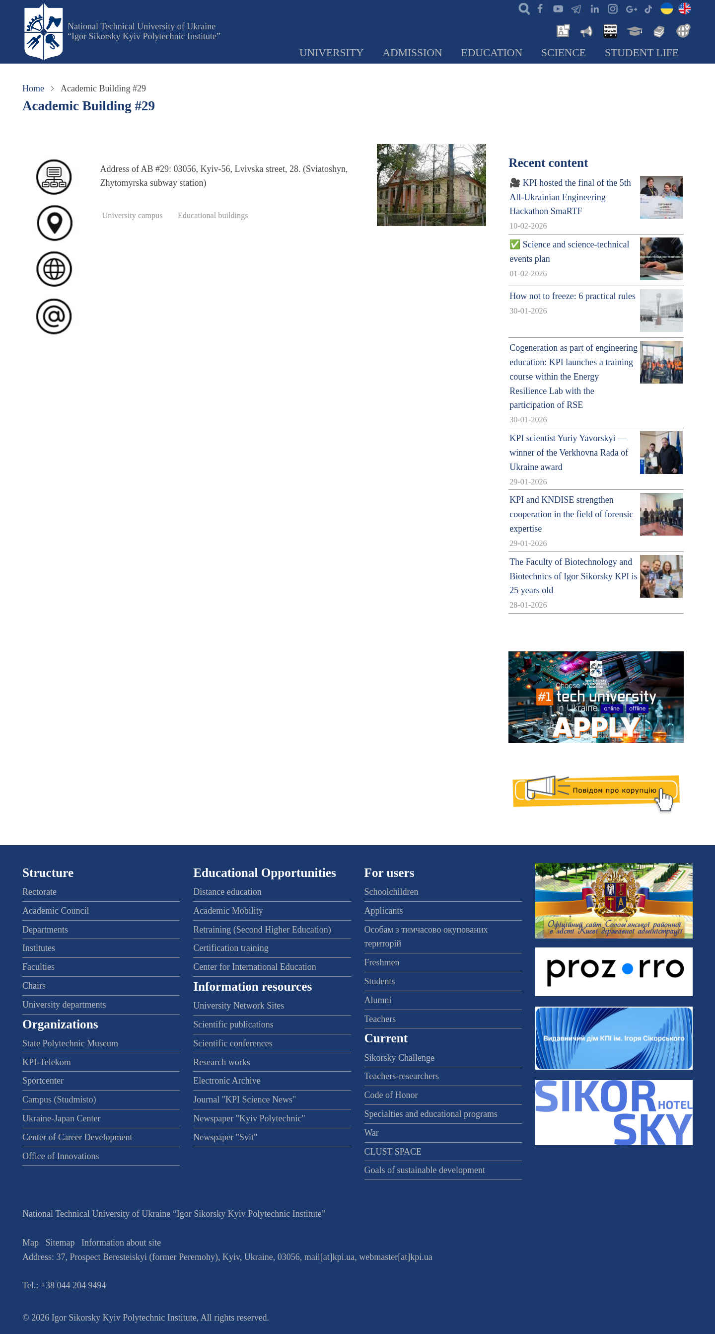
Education (492, 53)
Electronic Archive (226, 1081)
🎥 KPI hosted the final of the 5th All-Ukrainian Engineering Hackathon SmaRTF (570, 197)
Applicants (383, 911)
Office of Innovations (60, 1156)
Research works (221, 1062)
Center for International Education (254, 967)
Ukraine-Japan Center (61, 1118)
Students (379, 981)
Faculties (38, 967)
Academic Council (55, 911)
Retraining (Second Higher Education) (262, 930)
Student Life (642, 53)
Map (30, 1243)
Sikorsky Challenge (399, 1058)
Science (563, 53)
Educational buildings (213, 215)
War (371, 1133)
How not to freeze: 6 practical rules (572, 296)
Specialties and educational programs (431, 1114)
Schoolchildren (391, 892)
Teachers (380, 1019)
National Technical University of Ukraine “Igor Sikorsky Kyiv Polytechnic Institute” (144, 31)
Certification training (230, 948)
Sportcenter (43, 1081)
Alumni (378, 1000)
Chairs (34, 986)
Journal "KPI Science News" (244, 1099)
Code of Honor (391, 1095)
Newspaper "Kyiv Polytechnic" (249, 1118)
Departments (45, 930)
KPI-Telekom (46, 1062)
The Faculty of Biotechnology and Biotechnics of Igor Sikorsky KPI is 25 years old (573, 576)
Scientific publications (233, 1024)
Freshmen (382, 962)
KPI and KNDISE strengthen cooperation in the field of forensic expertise (571, 514)
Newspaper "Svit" (225, 1137)
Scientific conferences (232, 1043)
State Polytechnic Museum (70, 1043)
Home (33, 88)
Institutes (38, 948)
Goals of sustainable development (424, 1170)
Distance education (227, 892)
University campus (132, 215)
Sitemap (60, 1243)
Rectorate (39, 892)
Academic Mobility (228, 911)
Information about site (121, 1243)
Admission (412, 53)
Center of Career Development (77, 1137)
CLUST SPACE (393, 1152)
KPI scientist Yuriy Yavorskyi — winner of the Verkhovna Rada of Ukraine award (568, 452)
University (331, 53)
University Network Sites (238, 1006)
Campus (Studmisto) (59, 1099)
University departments (64, 1005)
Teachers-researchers (401, 1076)
